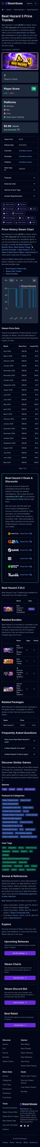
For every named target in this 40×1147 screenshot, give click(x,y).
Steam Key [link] (21, 209)
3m (6, 280)
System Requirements (20, 196)
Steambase (24, 1109)
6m (11, 280)
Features (20, 177)
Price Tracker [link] (8, 209)
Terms (12, 1142)
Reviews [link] (21, 204)
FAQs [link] (32, 222)
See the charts (20, 978)
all (21, 280)
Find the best (20, 1025)
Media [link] (31, 218)
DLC (4, 1048)
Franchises (7, 1097)
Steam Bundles (12, 274)
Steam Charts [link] (8, 204)
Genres (5, 1076)
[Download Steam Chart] (34, 280)
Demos (5, 1053)
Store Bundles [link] (18, 213)
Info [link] (21, 218)
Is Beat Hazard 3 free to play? (20, 754)
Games (8, 10)
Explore (6, 1129)
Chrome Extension (10, 1108)
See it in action (19, 1002)
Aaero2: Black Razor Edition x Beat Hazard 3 (20, 252)
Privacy (5, 1142)
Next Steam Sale (9, 1121)
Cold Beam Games (25, 151)
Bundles (6, 1057)
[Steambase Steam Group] (25, 1126)
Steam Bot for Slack (10, 1116)
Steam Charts (8, 1061)
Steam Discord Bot (10, 1112)
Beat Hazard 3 (19, 10)
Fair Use (19, 1142)
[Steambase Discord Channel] (21, 1126)
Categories (7, 1080)
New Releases (26, 1057)
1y (17, 280)
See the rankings (20, 953)
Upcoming (25, 1061)
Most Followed (27, 1053)
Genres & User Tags (20, 190)
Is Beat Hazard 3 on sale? (20, 748)
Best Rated (25, 1044)
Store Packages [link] (9, 218)
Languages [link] (7, 222)
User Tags (7, 1085)
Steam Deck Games (29, 1066)
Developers (7, 1089)
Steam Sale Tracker (14, 271)
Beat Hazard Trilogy (22, 247)
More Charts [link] (21, 222)
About (25, 1142)
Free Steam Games (28, 1087)
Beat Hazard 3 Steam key (17, 499)
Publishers (7, 1093)
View (34, 725)
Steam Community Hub (20, 913)
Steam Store (24, 907)
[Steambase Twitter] (28, 1126)
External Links (20, 184)
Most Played (26, 1048)
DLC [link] (6, 213)
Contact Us (33, 1142)
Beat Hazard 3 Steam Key (16, 268)
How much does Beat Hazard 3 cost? (20, 740)
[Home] (2, 10)
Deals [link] (33, 209)
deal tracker (21, 33)
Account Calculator (10, 1125)
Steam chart (13, 259)
